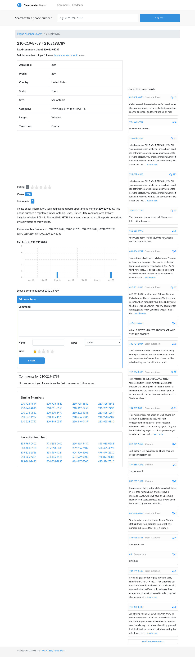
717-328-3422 (136, 138)
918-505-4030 (136, 323)
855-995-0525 (136, 537)
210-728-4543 (54, 403)
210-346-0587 (54, 421)
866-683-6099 (136, 230)
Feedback (77, 5)
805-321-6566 (29, 452)
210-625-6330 (106, 421)
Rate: (22, 351)
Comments (63, 5)
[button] (160, 18)
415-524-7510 (106, 461)
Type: (74, 342)
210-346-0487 (80, 421)
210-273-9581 (29, 412)
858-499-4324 (54, 452)
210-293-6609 (106, 417)
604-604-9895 (54, 461)
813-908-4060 (136, 97)
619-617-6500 (80, 461)
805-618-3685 (54, 448)
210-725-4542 (80, 403)
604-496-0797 (136, 251)
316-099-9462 (136, 444)
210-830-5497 (54, 412)
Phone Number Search (35, 5)
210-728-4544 (29, 403)
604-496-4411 (54, 457)
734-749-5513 (136, 570)
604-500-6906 (80, 452)
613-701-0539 (136, 287)
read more (152, 164)
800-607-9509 (136, 481)
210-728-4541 (106, 403)
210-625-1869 (106, 412)
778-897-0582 (106, 457)
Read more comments (153, 641)
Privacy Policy (47, 650)
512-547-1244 (136, 210)
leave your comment (65, 55)
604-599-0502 (80, 457)
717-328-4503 (136, 174)
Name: (22, 342)
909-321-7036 (136, 121)
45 (130, 554)
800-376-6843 (136, 513)
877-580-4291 (136, 464)
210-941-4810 (29, 408)
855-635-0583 (106, 443)
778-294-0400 (54, 443)
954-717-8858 (136, 408)
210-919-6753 (80, 408)
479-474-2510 (106, 452)
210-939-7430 (106, 408)
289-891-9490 (29, 461)
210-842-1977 (29, 417)
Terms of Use (59, 650)
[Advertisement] (70, 157)
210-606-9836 (80, 417)
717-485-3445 (136, 607)
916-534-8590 (136, 372)
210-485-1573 (54, 417)
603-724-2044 (136, 343)
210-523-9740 (29, 421)
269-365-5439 (80, 443)
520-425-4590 (106, 448)
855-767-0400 (29, 443)
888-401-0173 (29, 448)
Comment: (25, 306)
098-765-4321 (29, 457)
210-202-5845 (80, 412)
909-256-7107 (80, 448)
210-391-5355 (54, 408)
